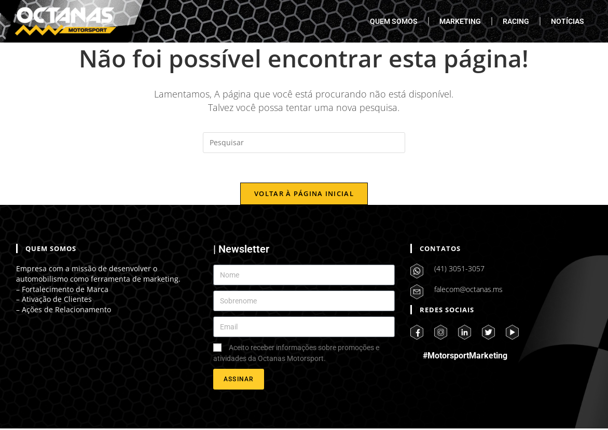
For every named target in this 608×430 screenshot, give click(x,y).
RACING (516, 21)
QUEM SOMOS (394, 21)
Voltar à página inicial (304, 195)
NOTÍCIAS (567, 21)
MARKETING (460, 21)
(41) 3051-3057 (459, 270)
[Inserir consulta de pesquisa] (304, 142)
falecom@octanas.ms (468, 291)
